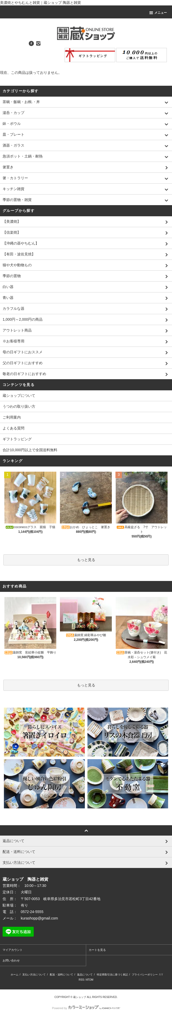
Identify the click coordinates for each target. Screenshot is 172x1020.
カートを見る (97, 949)
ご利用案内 (12, 417)
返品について (85, 974)
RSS (81, 979)
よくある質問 (13, 428)
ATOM (89, 979)
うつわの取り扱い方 (19, 406)
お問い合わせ (11, 960)
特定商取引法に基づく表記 (112, 974)
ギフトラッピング (17, 439)
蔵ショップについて (19, 395)
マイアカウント (13, 949)
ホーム (14, 974)
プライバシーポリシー (145, 974)
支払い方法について (34, 974)
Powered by (86, 1008)
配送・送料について (61, 974)
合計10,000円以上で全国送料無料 (30, 450)
